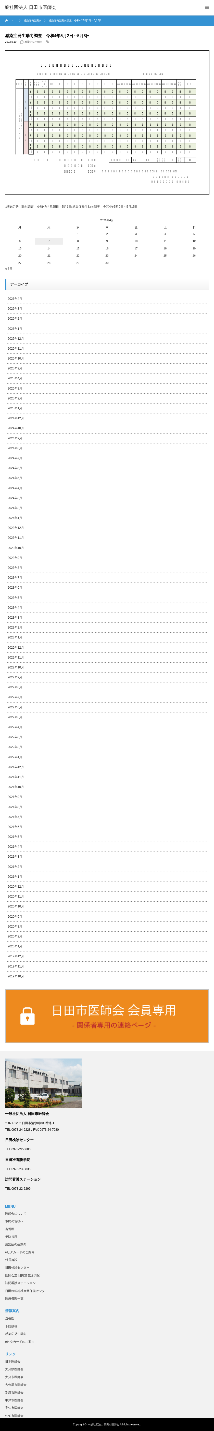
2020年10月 (16, 906)
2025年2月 (15, 398)
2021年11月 (16, 777)
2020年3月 (15, 926)
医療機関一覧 (14, 1298)
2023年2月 (15, 627)
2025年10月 (16, 358)
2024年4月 (15, 488)
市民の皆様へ (14, 1221)
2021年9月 (15, 797)
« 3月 (8, 269)
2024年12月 (16, 418)
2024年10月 (16, 428)
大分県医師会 (14, 1369)
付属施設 (11, 1260)
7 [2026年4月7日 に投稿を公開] (49, 241)
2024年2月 (15, 508)
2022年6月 (15, 707)
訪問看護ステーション (20, 1283)
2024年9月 (15, 438)
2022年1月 (15, 757)
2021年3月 (15, 856)
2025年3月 (15, 388)
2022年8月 (15, 687)
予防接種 (11, 1237)
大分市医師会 (14, 1377)
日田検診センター (17, 1267)
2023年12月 (16, 528)
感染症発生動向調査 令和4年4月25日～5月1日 (38, 206)
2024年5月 (15, 478)
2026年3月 (15, 308)
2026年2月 (15, 318)
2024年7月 (15, 458)
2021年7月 (15, 817)
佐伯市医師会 (14, 1416)
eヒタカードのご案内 (19, 1252)
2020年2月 (15, 936)
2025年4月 (15, 378)
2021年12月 (16, 767)
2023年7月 (15, 577)
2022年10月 (16, 667)
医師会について (16, 1213)
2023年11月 (16, 538)
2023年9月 (15, 558)
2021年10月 (16, 787)
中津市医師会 (14, 1400)
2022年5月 (15, 717)
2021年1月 (15, 876)
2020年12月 (16, 886)
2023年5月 (15, 598)
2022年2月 (15, 747)
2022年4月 (15, 727)
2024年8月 (15, 448)
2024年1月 (15, 518)
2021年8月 (15, 807)
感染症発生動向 (33, 41)
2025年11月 (16, 348)
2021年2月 (15, 867)
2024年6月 (15, 468)
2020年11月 (16, 896)
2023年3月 (15, 617)
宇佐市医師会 (14, 1408)
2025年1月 (15, 408)
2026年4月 (15, 299)
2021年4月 (15, 846)
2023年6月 (15, 587)
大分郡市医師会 (16, 1385)
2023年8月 (15, 568)
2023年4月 (15, 607)
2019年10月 (16, 976)
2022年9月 (15, 677)
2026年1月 (15, 329)
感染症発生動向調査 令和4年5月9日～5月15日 (105, 206)
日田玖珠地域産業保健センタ (25, 1291)
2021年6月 (15, 827)
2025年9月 (15, 368)
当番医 (9, 1229)
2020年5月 (15, 916)
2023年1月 (15, 637)
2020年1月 (15, 946)
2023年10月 (16, 548)
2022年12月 (16, 647)
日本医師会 (12, 1361)
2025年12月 (16, 338)
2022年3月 (15, 737)
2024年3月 (15, 498)
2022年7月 (15, 697)
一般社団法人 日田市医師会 (103, 1424)
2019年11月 (16, 966)
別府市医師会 (14, 1392)
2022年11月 (16, 657)
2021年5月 (15, 837)
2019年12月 (16, 956)
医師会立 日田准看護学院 (22, 1275)
